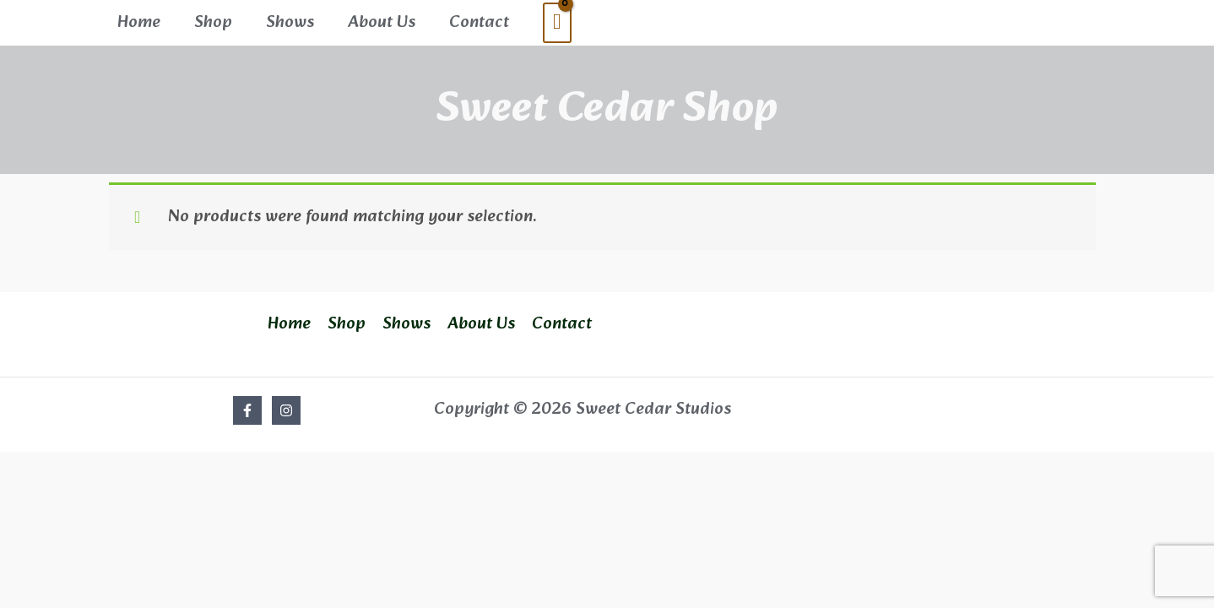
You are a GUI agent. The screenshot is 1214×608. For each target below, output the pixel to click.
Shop (213, 19)
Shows (290, 19)
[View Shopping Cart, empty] (557, 20)
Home (138, 19)
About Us (381, 19)
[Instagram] (286, 404)
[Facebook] (247, 404)
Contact (479, 19)
